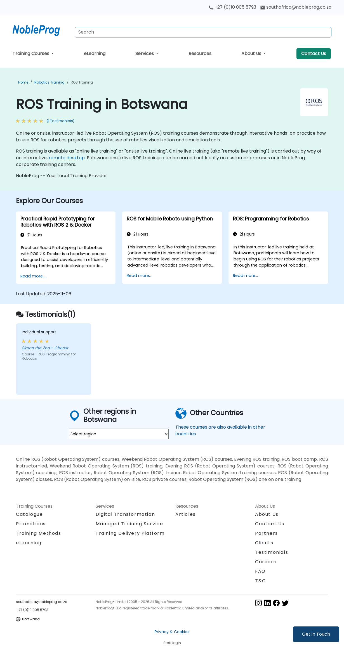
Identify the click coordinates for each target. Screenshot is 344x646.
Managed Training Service (129, 524)
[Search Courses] (203, 32)
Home (23, 82)
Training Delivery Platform (130, 533)
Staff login (172, 642)
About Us (251, 53)
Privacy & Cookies (172, 632)
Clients (264, 543)
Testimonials (271, 552)
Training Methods (38, 533)
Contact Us (313, 53)
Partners (266, 533)
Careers (265, 562)
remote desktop (67, 158)
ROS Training (82, 82)
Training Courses (31, 53)
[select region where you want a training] (119, 434)
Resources (200, 53)
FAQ (260, 571)
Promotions (31, 524)
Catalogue (29, 514)
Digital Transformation (125, 514)
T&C (260, 581)
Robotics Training (49, 82)
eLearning (94, 53)
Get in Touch (316, 634)
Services (145, 53)
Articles (185, 514)
